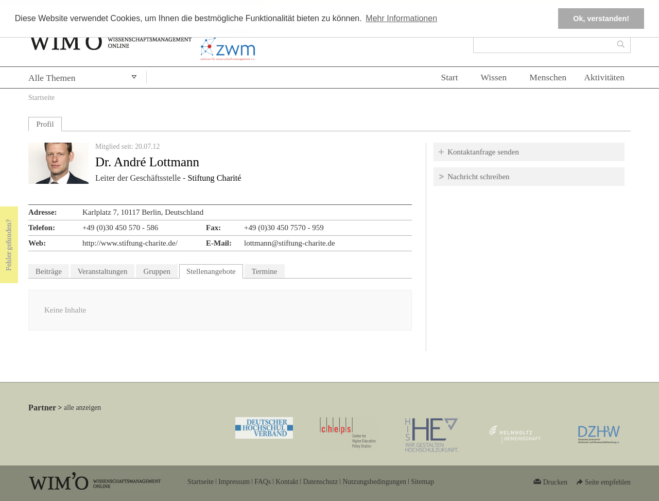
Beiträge (49, 271)
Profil (45, 124)
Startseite (41, 97)
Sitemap (422, 482)
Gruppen (156, 271)
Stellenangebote (214, 270)
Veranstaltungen (103, 271)
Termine (265, 271)
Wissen (494, 77)
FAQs (262, 482)
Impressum (234, 482)
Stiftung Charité (214, 178)
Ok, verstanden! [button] (601, 18)
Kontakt (286, 482)
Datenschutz (320, 482)
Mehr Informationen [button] (401, 18)
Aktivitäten (604, 77)
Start (449, 77)
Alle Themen (52, 78)
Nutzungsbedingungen (374, 482)
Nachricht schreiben (478, 176)
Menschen (547, 77)
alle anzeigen (82, 407)
